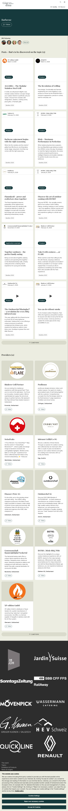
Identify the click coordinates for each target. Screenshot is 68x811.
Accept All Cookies (34, 807)
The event (5, 763)
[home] (8, 4)
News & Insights (7, 769)
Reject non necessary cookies (34, 801)
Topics (4, 765)
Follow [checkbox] (8, 409)
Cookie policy (19, 791)
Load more (34, 342)
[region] (34, 791)
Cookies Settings (33, 796)
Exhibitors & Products (9, 767)
